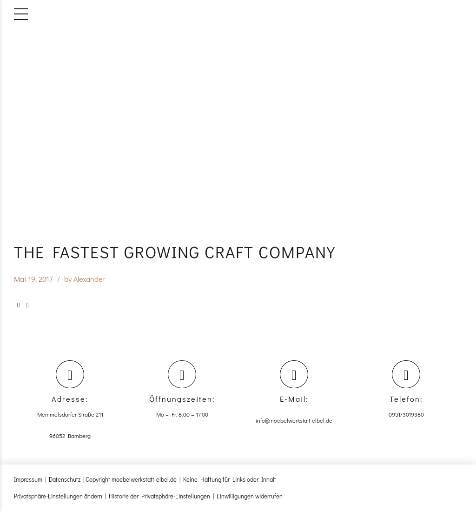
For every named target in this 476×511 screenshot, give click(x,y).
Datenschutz (64, 479)
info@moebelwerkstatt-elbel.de (294, 420)
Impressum (28, 479)
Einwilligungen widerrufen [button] (250, 496)
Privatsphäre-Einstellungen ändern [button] (58, 496)
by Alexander (84, 279)
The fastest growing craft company (175, 251)
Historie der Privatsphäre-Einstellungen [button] (159, 496)
